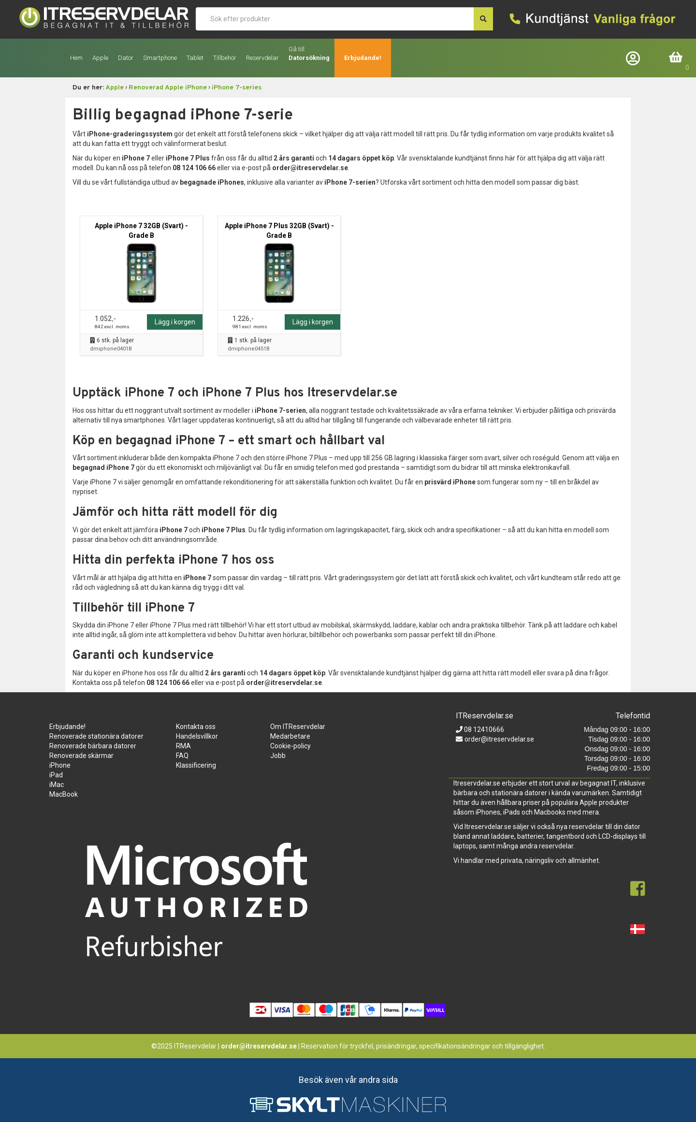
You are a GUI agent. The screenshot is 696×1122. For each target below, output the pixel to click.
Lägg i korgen (175, 322)
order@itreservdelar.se (499, 739)
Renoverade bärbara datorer (92, 746)
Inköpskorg (676, 57)
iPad (56, 775)
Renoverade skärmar (81, 755)
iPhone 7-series (236, 88)
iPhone (60, 765)
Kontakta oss (196, 726)
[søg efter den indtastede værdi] (483, 18)
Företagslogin (635, 57)
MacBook (63, 794)
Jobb (278, 755)
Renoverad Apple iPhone (168, 88)
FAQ (182, 755)
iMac (56, 784)
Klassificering (196, 765)
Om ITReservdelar (297, 726)
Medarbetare (290, 736)
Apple (114, 88)
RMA (183, 746)
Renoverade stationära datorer (96, 736)
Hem (76, 57)
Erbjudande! (362, 57)
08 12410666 (483, 729)
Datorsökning (309, 57)
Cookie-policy (290, 746)
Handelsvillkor (197, 736)
